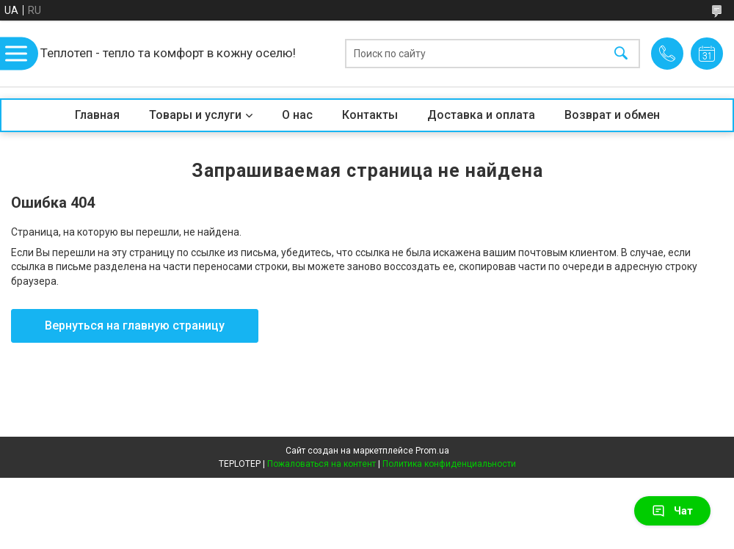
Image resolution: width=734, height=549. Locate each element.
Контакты (370, 115)
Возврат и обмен (612, 115)
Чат (672, 510)
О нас (297, 115)
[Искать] (621, 54)
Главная (97, 115)
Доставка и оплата (481, 115)
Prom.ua (432, 451)
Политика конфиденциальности (449, 464)
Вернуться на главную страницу (135, 325)
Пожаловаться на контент (321, 464)
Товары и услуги (195, 115)
